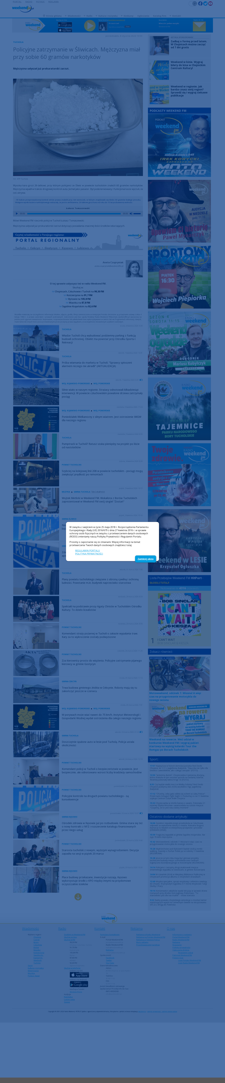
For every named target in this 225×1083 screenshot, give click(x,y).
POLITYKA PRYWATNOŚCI (89, 553)
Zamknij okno (146, 558)
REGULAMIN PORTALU (87, 550)
